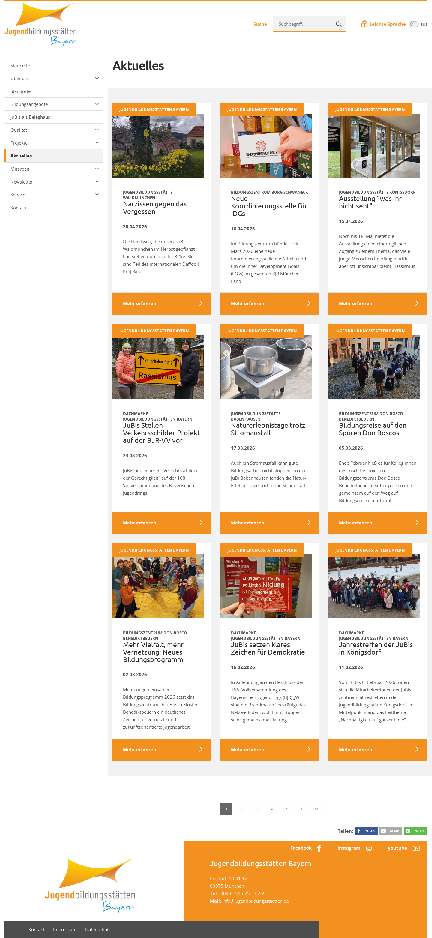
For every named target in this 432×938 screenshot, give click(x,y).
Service (54, 195)
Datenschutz (98, 930)
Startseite (20, 65)
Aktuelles (21, 156)
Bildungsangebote (54, 104)
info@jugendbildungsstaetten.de (255, 901)
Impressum (64, 930)
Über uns (54, 78)
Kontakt (18, 208)
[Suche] (338, 23)
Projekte (54, 143)
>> (316, 809)
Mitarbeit (54, 169)
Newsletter (54, 182)
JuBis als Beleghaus (30, 117)
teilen (370, 831)
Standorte (20, 91)
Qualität (54, 130)
